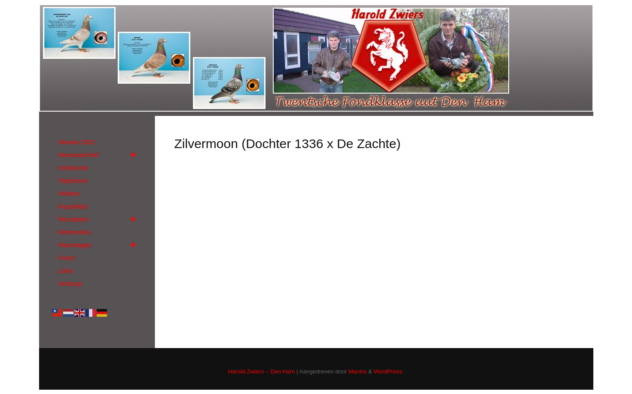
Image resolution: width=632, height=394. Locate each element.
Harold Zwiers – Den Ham (261, 371)
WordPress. (389, 371)
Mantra (357, 371)
